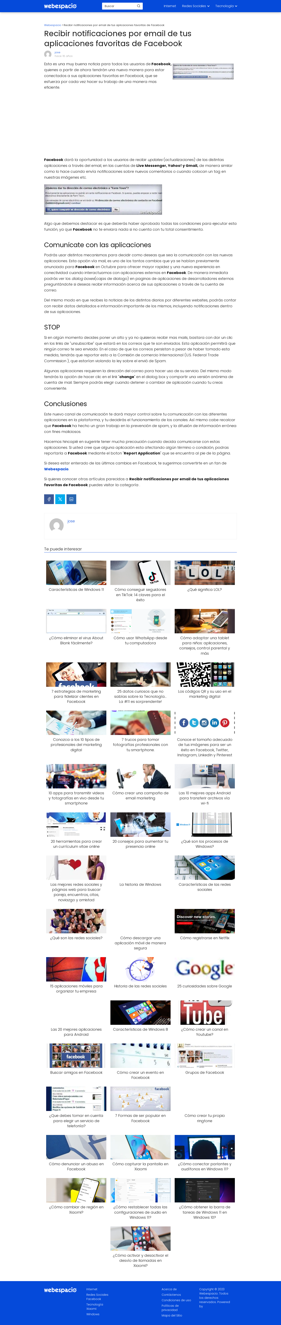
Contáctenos (171, 1295)
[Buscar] (139, 6)
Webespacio (56, 469)
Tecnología (224, 6)
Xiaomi (91, 1309)
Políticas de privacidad (170, 1308)
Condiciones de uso (176, 1300)
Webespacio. (208, 1293)
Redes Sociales (194, 6)
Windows (92, 1314)
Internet (170, 6)
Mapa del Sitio (172, 1315)
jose (57, 52)
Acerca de (169, 1289)
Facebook (93, 1299)
